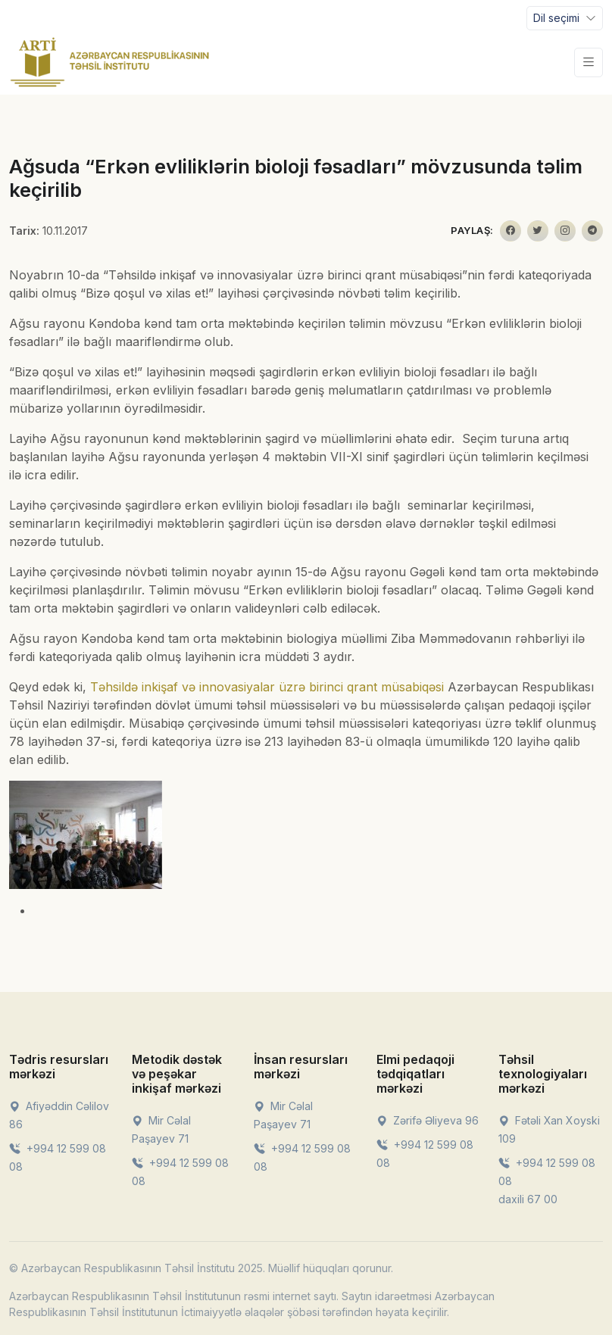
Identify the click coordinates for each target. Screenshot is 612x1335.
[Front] (110, 62)
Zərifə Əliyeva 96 (427, 1120)
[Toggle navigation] (564, 18)
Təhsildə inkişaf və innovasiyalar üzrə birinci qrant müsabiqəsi (267, 686)
